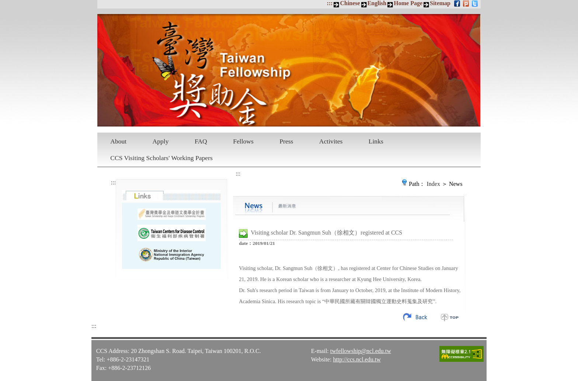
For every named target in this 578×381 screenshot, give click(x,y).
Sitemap (440, 3)
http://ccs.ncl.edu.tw (356, 359)
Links (376, 141)
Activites (331, 141)
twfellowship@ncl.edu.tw (360, 351)
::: (329, 3)
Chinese (350, 3)
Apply (161, 141)
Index (433, 184)
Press (286, 141)
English (377, 3)
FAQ (201, 141)
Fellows (243, 141)
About (118, 141)
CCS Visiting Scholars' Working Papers (161, 158)
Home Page (408, 3)
